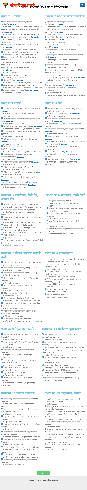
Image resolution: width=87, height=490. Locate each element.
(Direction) (12, 24)
